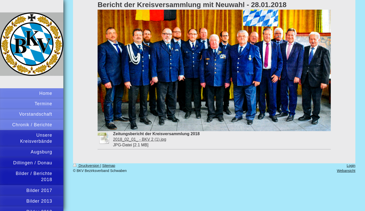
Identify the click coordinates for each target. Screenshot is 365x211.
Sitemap (108, 166)
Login (351, 166)
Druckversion (86, 166)
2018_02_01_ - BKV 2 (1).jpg (139, 139)
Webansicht (346, 171)
